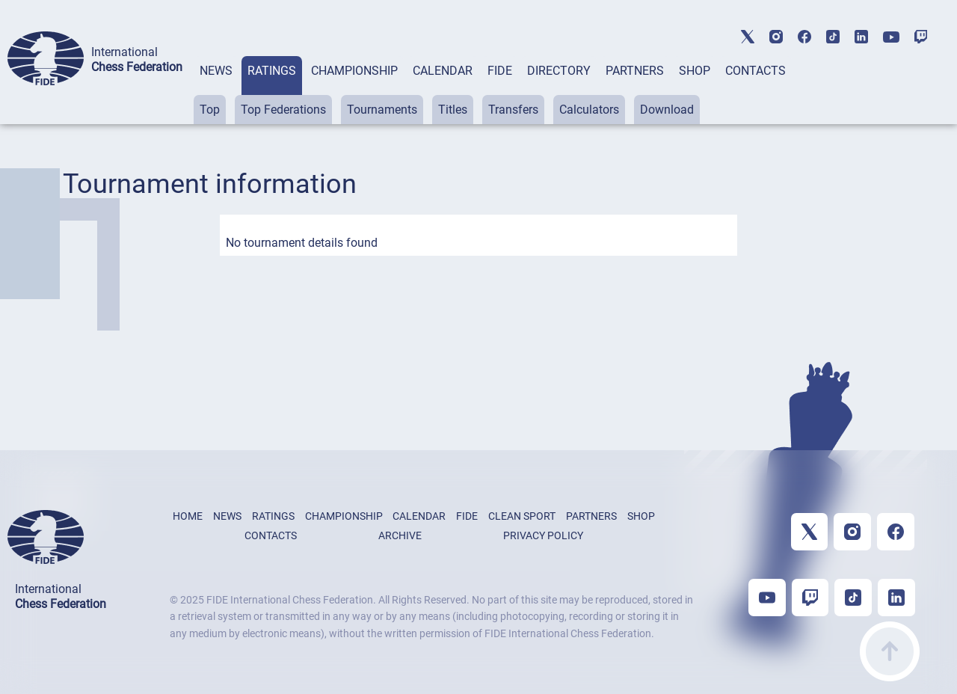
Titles (452, 109)
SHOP (694, 71)
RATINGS (271, 71)
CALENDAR (443, 71)
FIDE (499, 71)
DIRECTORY (559, 71)
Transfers (513, 109)
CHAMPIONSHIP (354, 71)
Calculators (589, 109)
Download (667, 109)
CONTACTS (755, 71)
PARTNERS (635, 71)
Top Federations (283, 109)
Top (210, 109)
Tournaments (382, 109)
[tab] (216, 90)
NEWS (216, 71)
